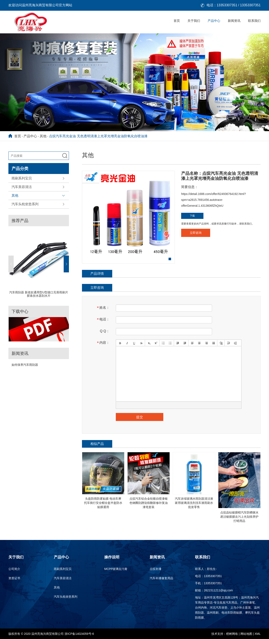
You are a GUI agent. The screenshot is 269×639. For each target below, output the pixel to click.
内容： (103, 343)
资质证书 (14, 578)
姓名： (103, 308)
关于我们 (193, 20)
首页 (177, 20)
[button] (11, 264)
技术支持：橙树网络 (224, 633)
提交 (139, 417)
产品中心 (214, 20)
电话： (103, 319)
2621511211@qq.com (218, 590)
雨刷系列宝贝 (22, 178)
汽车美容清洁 (22, 187)
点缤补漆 (155, 569)
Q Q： (104, 331)
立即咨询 (196, 232)
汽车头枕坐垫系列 (25, 204)
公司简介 (14, 569)
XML (257, 633)
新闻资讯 (234, 20)
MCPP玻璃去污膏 (115, 569)
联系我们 (254, 20)
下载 (192, 215)
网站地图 (246, 633)
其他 (43, 136)
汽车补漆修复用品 (161, 578)
